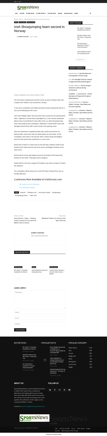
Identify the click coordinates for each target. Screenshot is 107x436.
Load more (81, 60)
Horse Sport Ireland (44, 192)
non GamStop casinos (27, 188)
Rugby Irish (30, 13)
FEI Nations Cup (31, 192)
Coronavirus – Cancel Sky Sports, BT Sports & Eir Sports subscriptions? (80, 96)
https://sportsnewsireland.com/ (39, 236)
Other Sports (41, 13)
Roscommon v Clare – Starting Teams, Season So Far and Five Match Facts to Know (25, 220)
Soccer (22, 13)
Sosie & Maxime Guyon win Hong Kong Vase (84, 52)
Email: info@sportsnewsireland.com (33, 406)
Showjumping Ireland (21, 195)
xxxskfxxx (72, 94)
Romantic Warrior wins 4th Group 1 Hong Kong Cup (84, 37)
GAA (16, 13)
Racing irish (68, 13)
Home (16, 19)
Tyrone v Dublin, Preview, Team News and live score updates (79, 104)
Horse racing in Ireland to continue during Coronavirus (80, 88)
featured (22, 192)
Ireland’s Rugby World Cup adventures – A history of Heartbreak (57, 371)
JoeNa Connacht (24, 36)
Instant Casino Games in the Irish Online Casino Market (57, 272)
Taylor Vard (33, 195)
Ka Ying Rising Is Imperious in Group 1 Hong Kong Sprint (85, 45)
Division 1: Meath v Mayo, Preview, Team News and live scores (80, 112)
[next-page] (18, 278)
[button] (90, 13)
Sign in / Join (17, 1)
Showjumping (31, 22)
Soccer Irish (52, 13)
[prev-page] (15, 278)
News (76, 13)
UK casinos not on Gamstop (29, 184)
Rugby (60, 13)
